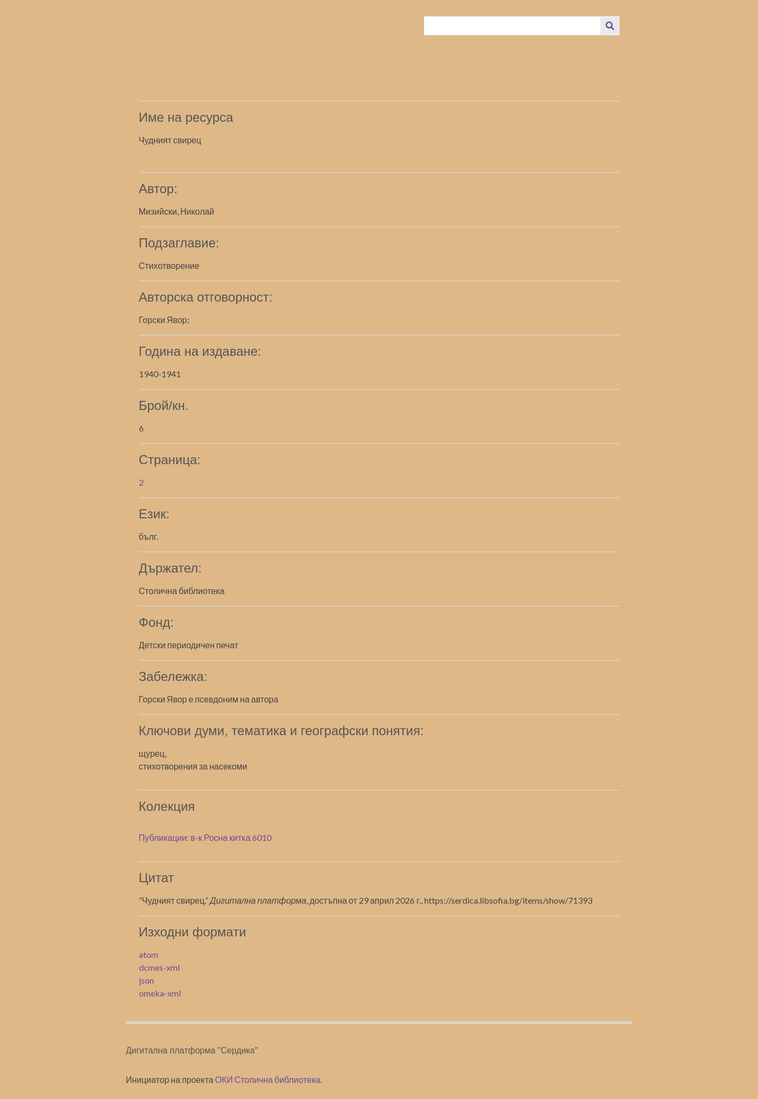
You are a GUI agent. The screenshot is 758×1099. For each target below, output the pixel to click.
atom (148, 954)
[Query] (512, 25)
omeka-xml (160, 993)
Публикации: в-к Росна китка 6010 (205, 837)
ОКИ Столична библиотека (268, 1079)
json (146, 980)
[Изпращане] (610, 25)
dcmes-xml (159, 967)
